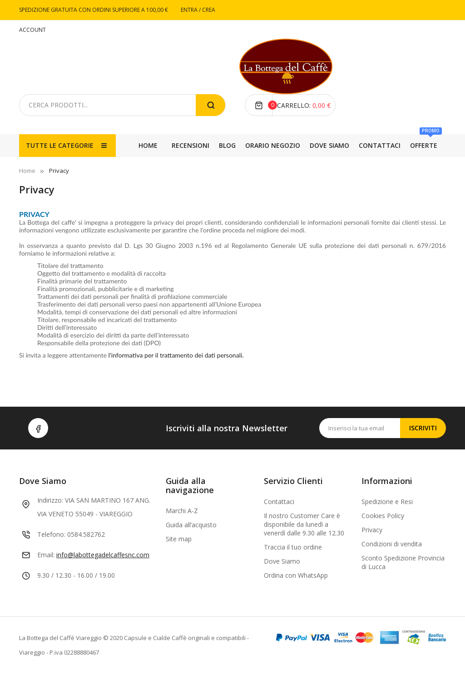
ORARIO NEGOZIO (304, 168)
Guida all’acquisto (191, 547)
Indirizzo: (50, 523)
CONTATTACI (194, 168)
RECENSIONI (390, 168)
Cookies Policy (382, 538)
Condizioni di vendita (391, 566)
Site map (179, 561)
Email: (45, 577)
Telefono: (51, 557)
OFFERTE (150, 164)
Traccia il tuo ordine (293, 569)
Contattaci (279, 524)
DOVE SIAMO (246, 168)
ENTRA (190, 10)
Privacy (371, 552)
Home (148, 145)
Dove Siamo (282, 584)
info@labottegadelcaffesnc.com (102, 577)
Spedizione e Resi (387, 524)
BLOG (351, 168)
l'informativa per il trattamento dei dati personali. (176, 378)
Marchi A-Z (182, 533)
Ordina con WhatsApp (296, 598)
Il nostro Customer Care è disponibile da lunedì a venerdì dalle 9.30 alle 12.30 (304, 547)
